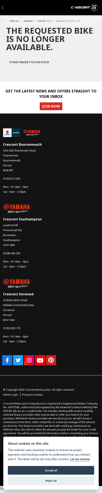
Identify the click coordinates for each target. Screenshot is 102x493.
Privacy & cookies (32, 394)
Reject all (50, 480)
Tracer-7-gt (44, 20)
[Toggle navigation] (2, 7)
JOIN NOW (51, 106)
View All (14, 20)
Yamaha (28, 20)
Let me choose (80, 459)
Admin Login (10, 394)
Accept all (51, 470)
